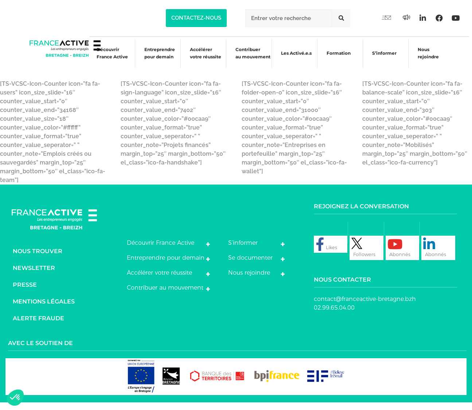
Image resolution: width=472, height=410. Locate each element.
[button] (196, 18)
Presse (25, 292)
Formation (336, 60)
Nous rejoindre (427, 59)
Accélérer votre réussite (201, 59)
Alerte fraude (38, 326)
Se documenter (250, 265)
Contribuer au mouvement (249, 59)
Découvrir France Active (106, 59)
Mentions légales (44, 309)
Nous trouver (37, 259)
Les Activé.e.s (296, 59)
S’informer (382, 60)
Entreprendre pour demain (154, 59)
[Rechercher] (341, 18)
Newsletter (34, 275)
